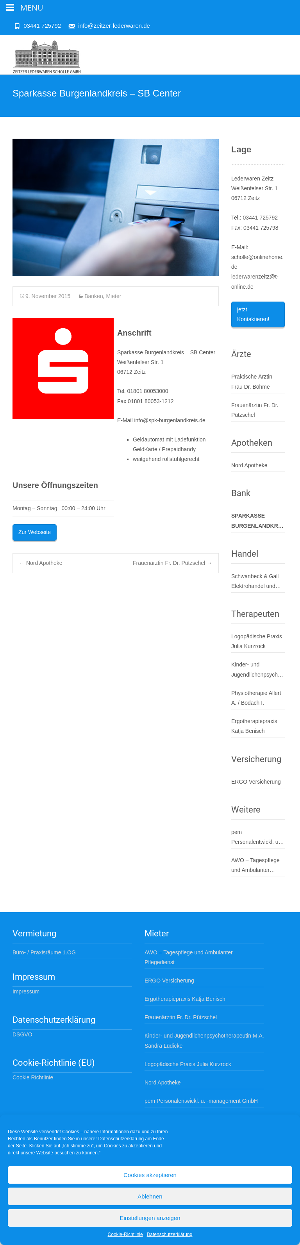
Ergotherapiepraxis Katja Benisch (254, 726)
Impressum (25, 991)
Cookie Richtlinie (32, 1077)
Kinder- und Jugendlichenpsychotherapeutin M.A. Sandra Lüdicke (256, 670)
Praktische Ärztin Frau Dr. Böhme (251, 381)
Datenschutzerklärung (170, 1234)
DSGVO (22, 1034)
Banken (93, 296)
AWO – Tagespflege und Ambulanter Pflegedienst (255, 866)
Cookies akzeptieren (150, 1175)
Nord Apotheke (40, 563)
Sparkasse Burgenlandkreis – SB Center (257, 522)
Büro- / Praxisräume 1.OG (44, 952)
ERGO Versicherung (256, 782)
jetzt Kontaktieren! (253, 314)
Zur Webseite (34, 532)
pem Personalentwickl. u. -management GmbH (257, 838)
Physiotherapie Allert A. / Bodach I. (256, 698)
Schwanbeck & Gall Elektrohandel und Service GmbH (255, 582)
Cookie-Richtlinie (125, 1234)
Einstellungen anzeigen (150, 1218)
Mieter (113, 296)
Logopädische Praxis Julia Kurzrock (256, 641)
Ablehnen (150, 1196)
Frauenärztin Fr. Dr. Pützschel (172, 563)
